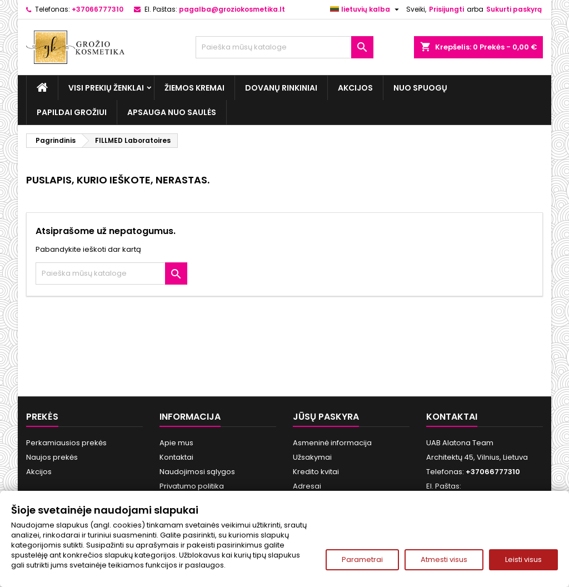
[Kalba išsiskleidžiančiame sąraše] (366, 9)
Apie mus (176, 442)
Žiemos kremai (194, 87)
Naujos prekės (52, 457)
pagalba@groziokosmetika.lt (232, 9)
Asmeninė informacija (332, 442)
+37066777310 (97, 9)
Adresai (307, 486)
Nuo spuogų (420, 87)
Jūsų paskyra (326, 416)
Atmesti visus (444, 559)
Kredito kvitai (316, 471)
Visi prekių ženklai (106, 87)
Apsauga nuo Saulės (171, 112)
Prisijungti (446, 9)
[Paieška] (284, 47)
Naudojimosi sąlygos (197, 471)
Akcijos (355, 87)
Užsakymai (312, 457)
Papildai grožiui (72, 112)
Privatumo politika (191, 486)
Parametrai (362, 559)
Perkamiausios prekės (66, 442)
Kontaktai (176, 457)
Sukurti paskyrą (514, 9)
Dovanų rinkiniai (281, 87)
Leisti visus (523, 559)
